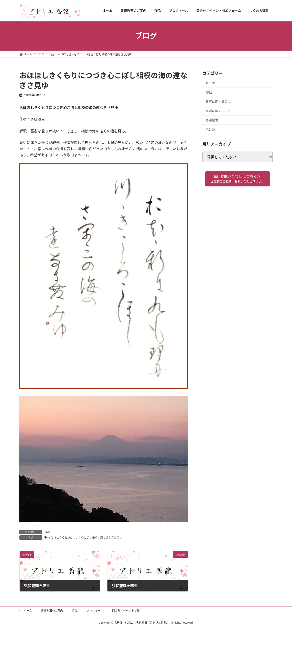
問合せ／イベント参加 (126, 610)
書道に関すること (218, 111)
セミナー (212, 83)
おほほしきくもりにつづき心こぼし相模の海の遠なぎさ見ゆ (85, 537)
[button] (237, 178)
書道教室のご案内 (52, 610)
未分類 (210, 129)
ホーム (28, 610)
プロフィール (95, 610)
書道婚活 (212, 120)
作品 (47, 532)
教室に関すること (218, 101)
